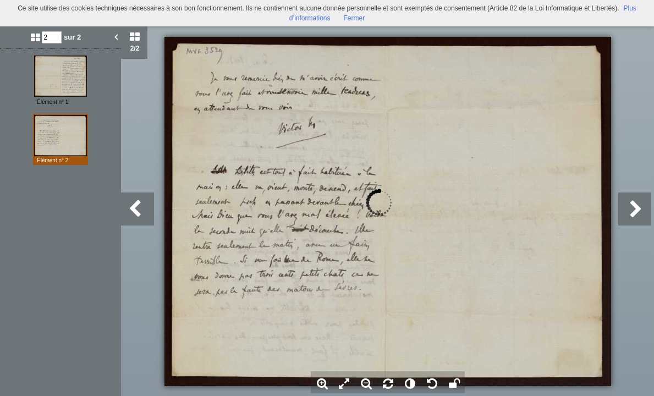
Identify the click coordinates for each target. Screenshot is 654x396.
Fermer (354, 18)
